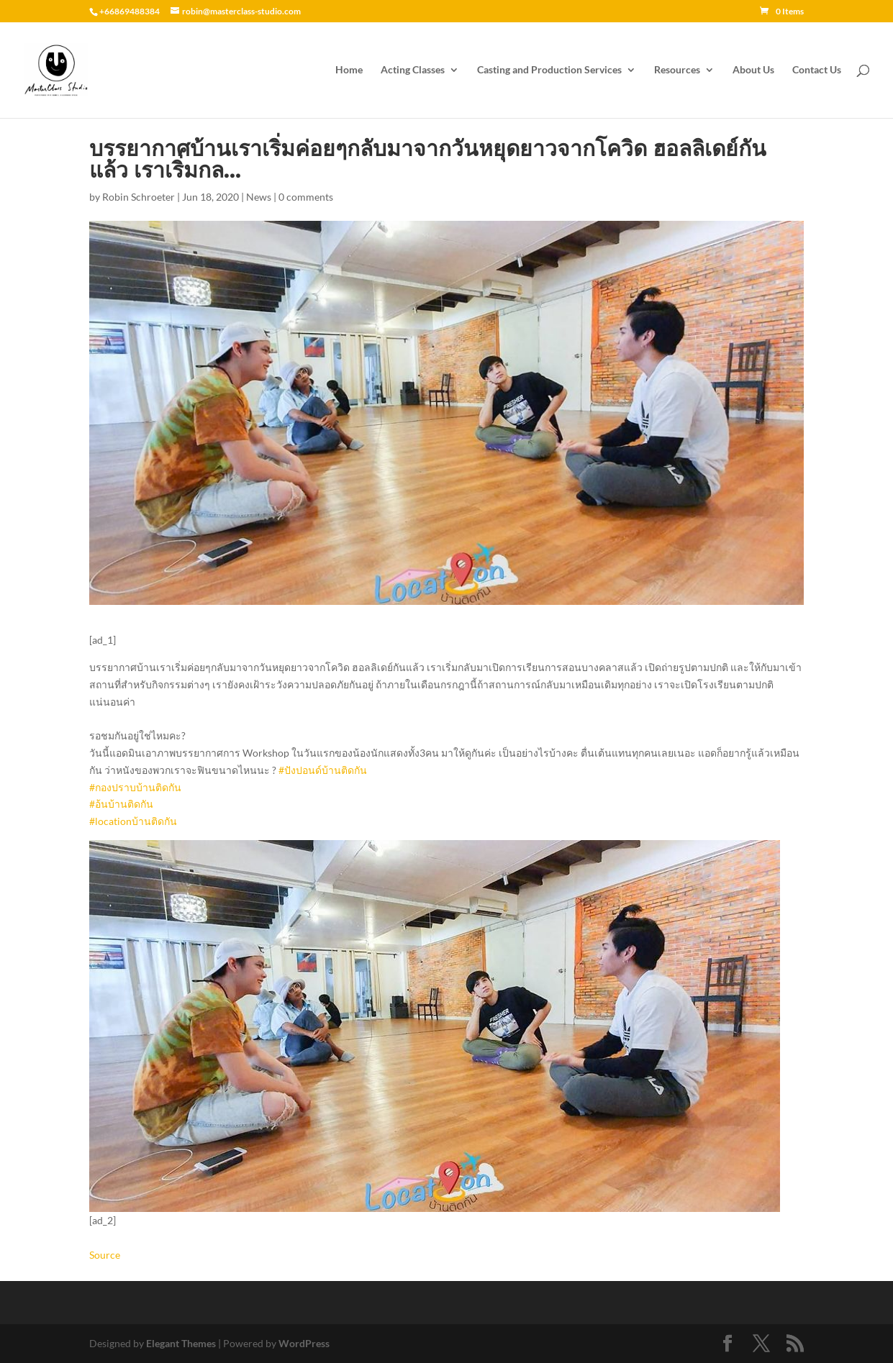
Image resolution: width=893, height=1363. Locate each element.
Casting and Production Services (549, 70)
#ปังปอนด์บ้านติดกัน (322, 770)
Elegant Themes (181, 1343)
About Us (753, 70)
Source (104, 1255)
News (258, 197)
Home (349, 70)
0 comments (305, 197)
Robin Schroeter (138, 197)
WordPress (304, 1343)
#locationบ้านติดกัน (133, 821)
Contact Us (816, 70)
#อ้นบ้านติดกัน (121, 804)
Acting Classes (413, 70)
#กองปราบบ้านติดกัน (135, 787)
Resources (677, 70)
